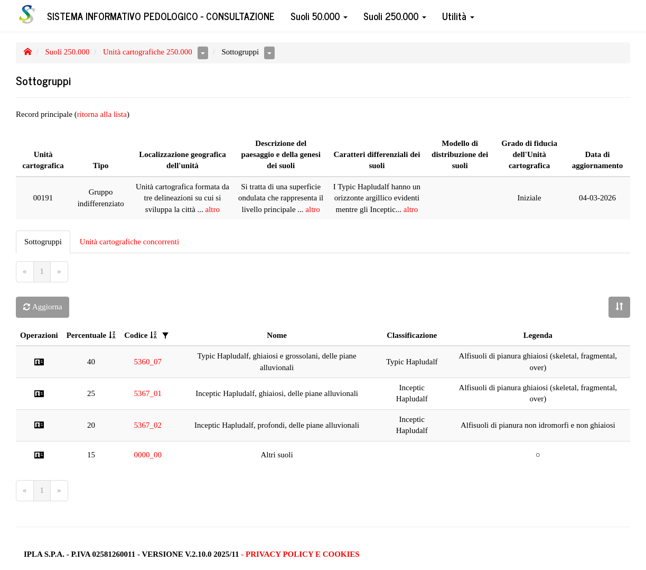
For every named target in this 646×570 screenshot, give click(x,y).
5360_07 (148, 361)
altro (212, 209)
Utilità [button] (458, 16)
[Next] (59, 271)
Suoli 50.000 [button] (319, 16)
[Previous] (25, 271)
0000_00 (148, 455)
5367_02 (148, 425)
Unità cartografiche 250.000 (147, 52)
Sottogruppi (43, 241)
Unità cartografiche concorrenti (129, 241)
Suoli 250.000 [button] (394, 16)
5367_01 (148, 393)
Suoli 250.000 (67, 52)
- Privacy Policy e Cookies (300, 554)
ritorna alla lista (102, 114)
